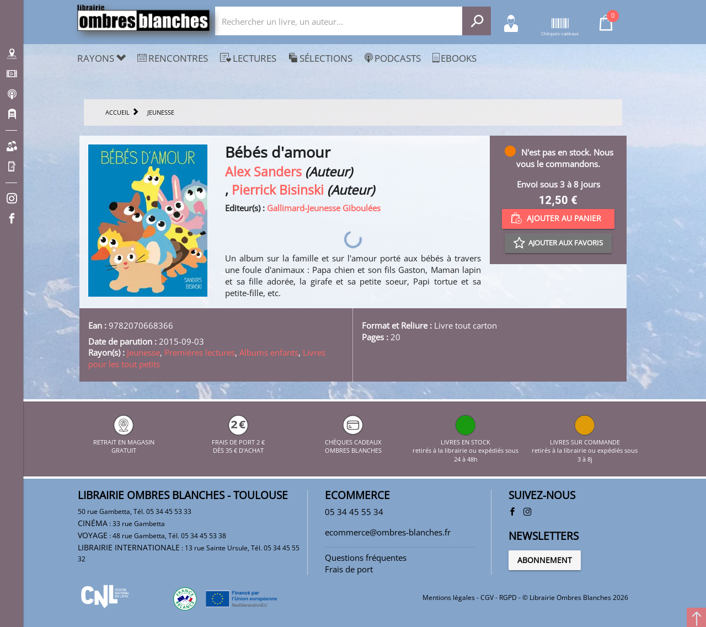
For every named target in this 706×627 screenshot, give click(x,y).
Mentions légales (448, 597)
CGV (487, 597)
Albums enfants (268, 352)
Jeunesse (143, 352)
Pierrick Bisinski (278, 190)
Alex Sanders (263, 171)
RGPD (508, 597)
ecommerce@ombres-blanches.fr (388, 532)
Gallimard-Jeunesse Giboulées (324, 207)
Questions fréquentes (366, 557)
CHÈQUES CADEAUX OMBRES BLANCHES (353, 441)
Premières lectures (199, 352)
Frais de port (349, 569)
